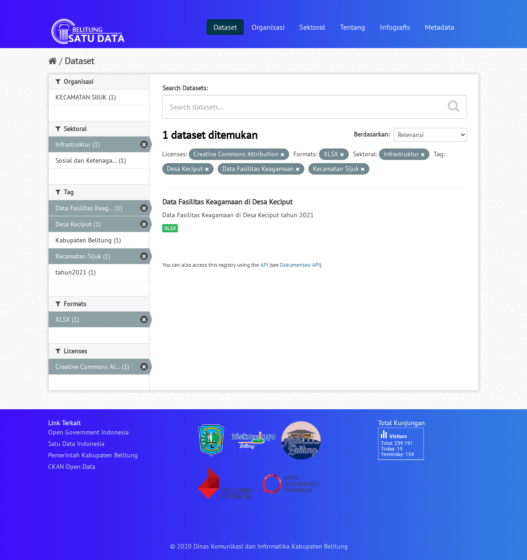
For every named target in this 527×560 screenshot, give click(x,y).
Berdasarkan (371, 134)
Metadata (439, 27)
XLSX (170, 228)
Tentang (352, 27)
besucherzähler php (405, 476)
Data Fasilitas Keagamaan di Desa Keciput (227, 201)
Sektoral (312, 27)
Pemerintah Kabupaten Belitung (93, 455)
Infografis (395, 27)
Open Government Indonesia (88, 432)
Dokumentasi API (300, 264)
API (264, 264)
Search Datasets (184, 88)
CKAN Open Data (71, 466)
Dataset (225, 27)
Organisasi (268, 27)
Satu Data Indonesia (76, 443)
